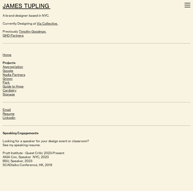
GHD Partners (13, 35)
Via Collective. (47, 23)
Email (7, 110)
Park (6, 82)
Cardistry (9, 90)
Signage (9, 94)
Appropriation (13, 67)
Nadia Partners (14, 75)
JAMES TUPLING (26, 6)
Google (8, 71)
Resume (9, 114)
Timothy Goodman (32, 31)
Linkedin (9, 118)
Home (7, 55)
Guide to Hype (13, 86)
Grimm (7, 79)
